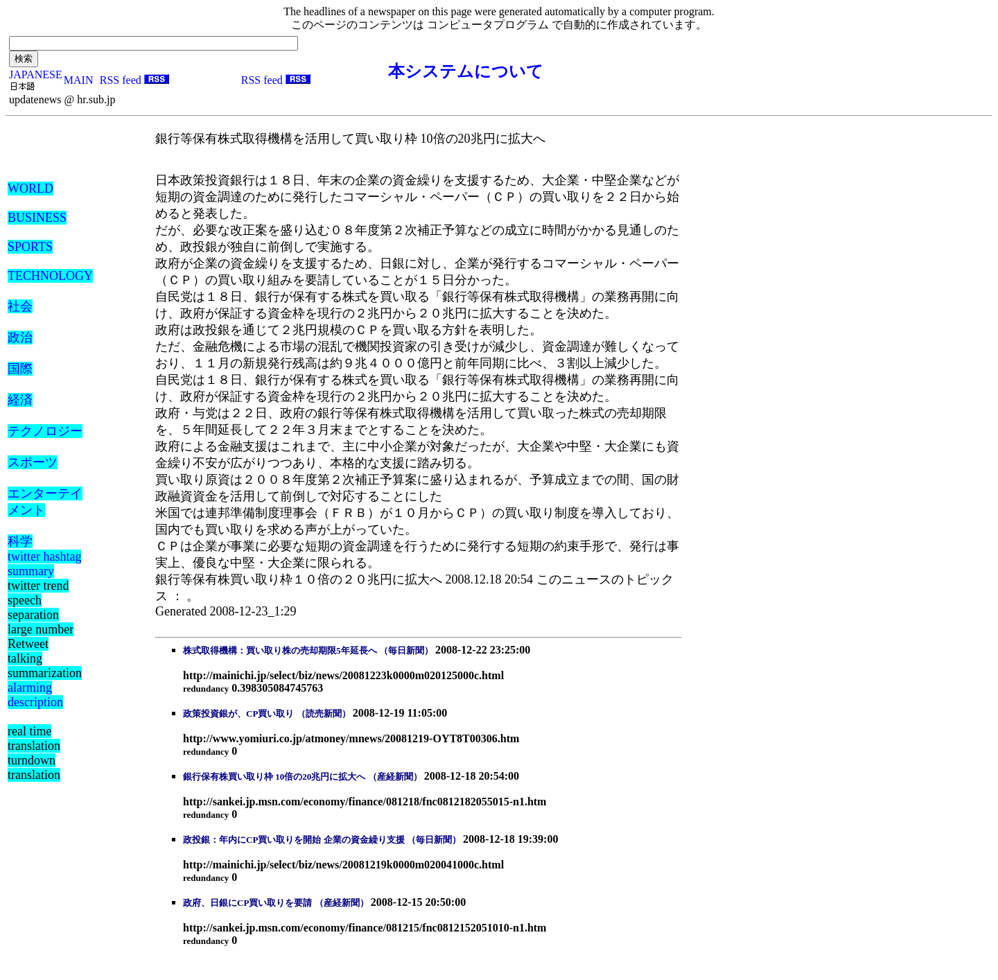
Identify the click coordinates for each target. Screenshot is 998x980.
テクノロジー (45, 431)
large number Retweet (40, 636)
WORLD (30, 188)
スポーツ (33, 462)
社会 (20, 306)
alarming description (35, 695)
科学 (20, 541)
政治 (20, 337)
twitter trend (38, 586)
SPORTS (30, 247)
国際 (20, 369)
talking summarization (45, 665)
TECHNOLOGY (50, 276)
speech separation (33, 607)
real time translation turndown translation (34, 753)
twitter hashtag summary (44, 564)
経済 (20, 400)
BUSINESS (37, 218)
